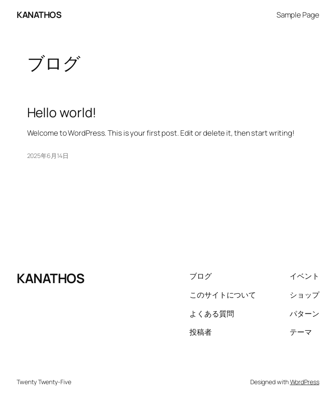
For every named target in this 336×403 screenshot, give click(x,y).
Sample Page (297, 15)
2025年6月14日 (48, 155)
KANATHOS (39, 15)
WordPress (304, 382)
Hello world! (62, 112)
